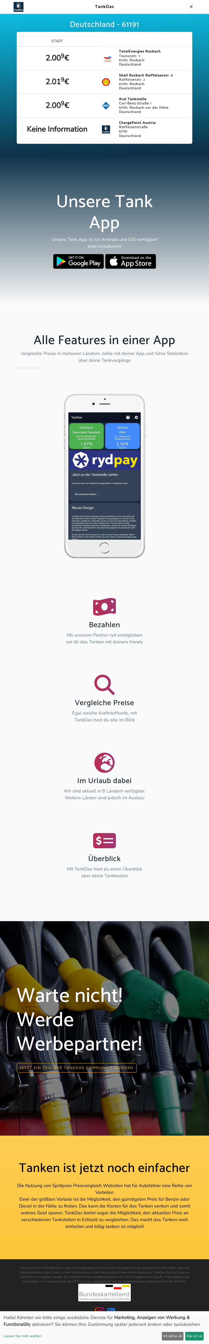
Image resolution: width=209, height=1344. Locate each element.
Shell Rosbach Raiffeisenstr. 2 (146, 75)
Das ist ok (194, 1336)
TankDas (103, 7)
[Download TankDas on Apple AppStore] (130, 261)
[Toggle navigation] (191, 7)
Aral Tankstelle (132, 99)
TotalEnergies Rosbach (140, 51)
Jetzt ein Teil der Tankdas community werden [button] (77, 1066)
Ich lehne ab (172, 1336)
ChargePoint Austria (137, 123)
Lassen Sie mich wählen (22, 1336)
